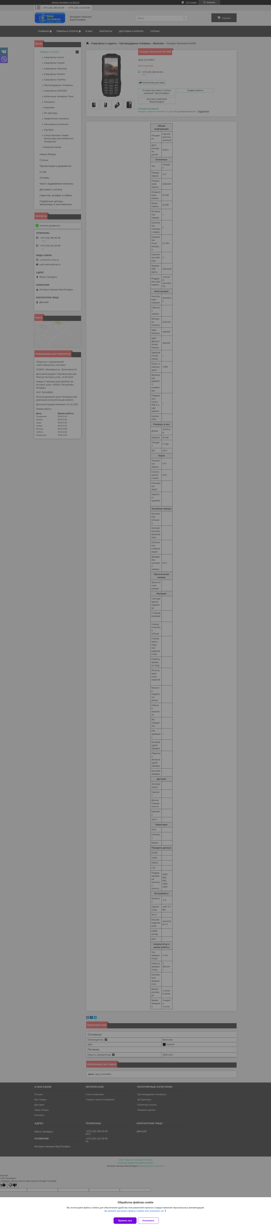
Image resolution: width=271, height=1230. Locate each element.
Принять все (125, 1220)
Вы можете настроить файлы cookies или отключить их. (134, 1213)
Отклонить (150, 1220)
